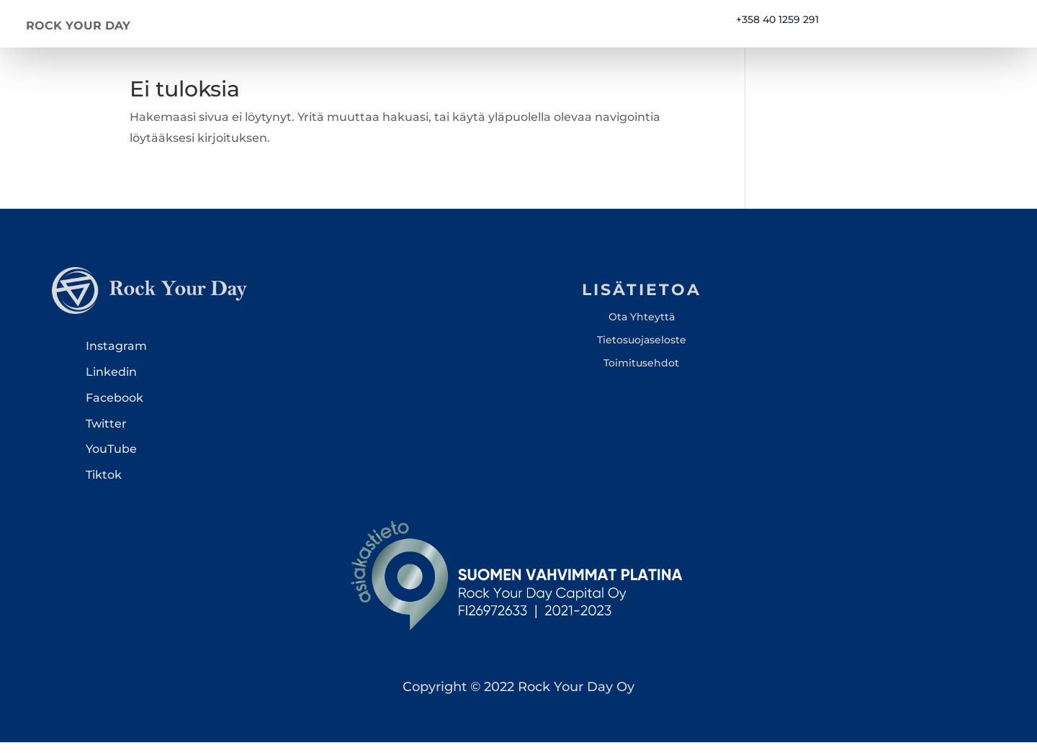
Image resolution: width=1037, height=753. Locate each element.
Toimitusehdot (641, 373)
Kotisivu (511, 24)
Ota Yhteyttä (642, 326)
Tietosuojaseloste (641, 350)
